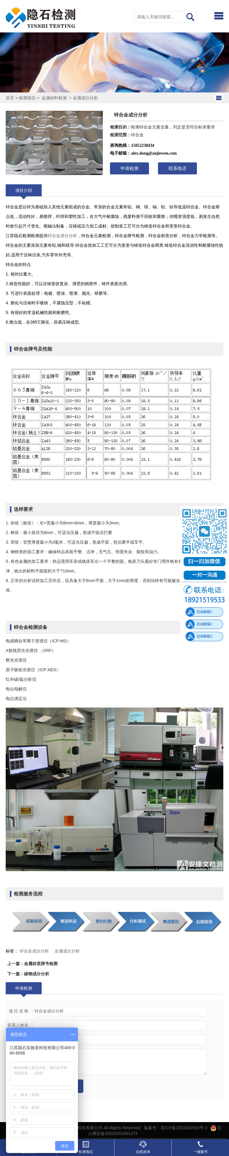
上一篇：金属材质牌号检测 (32, 963)
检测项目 (27, 97)
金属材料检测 (54, 97)
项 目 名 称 (19, 1011)
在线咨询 (143, 1147)
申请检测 (129, 168)
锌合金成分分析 (62, 235)
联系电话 (177, 168)
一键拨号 (200, 1147)
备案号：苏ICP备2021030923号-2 (175, 1127)
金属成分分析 (85, 97)
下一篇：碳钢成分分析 (28, 973)
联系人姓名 (17, 1025)
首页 (10, 97)
